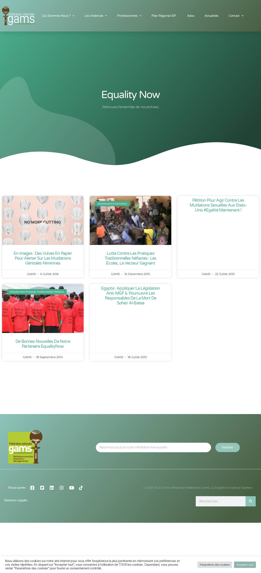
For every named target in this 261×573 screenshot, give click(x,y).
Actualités (211, 16)
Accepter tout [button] (245, 564)
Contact (236, 16)
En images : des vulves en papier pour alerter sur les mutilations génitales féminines (43, 258)
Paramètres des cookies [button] (215, 564)
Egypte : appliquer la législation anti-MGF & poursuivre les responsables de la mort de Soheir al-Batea (130, 296)
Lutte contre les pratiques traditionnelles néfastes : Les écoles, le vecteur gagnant (130, 258)
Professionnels (129, 16)
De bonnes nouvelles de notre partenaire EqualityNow (42, 344)
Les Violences (95, 16)
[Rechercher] (251, 501)
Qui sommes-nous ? (58, 16)
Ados (190, 16)
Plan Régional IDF (164, 16)
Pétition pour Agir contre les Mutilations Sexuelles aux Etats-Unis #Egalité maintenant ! (218, 205)
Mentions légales (16, 500)
